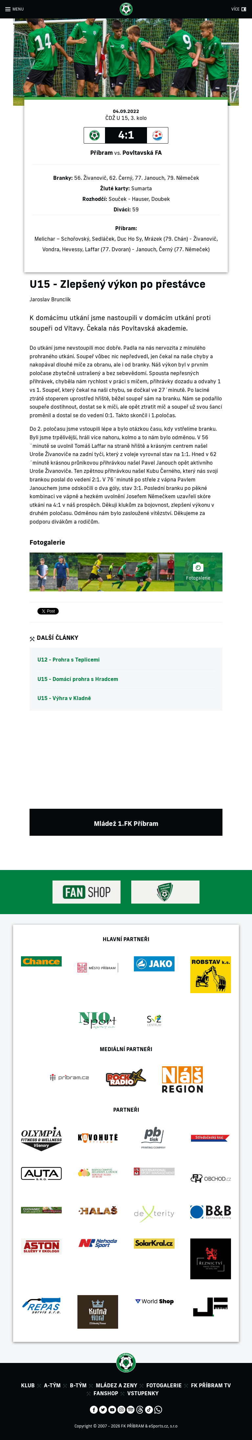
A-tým (52, 1385)
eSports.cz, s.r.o (163, 1426)
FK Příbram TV (211, 1385)
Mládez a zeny (116, 1385)
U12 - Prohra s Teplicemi (68, 659)
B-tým (78, 1385)
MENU (18, 9)
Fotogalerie (164, 1385)
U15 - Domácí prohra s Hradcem (77, 679)
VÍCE (235, 9)
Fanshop (106, 1393)
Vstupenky (142, 1393)
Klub (28, 1385)
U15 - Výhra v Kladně (64, 698)
